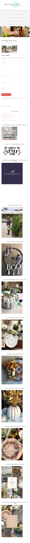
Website (3, 88)
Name (2, 76)
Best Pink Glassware (5, 113)
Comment (3, 62)
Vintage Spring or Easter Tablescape (7, 115)
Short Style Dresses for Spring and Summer (9, 120)
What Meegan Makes (15, 5)
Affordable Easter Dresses (6, 117)
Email (2, 82)
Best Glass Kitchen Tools (5, 118)
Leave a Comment (15, 43)
